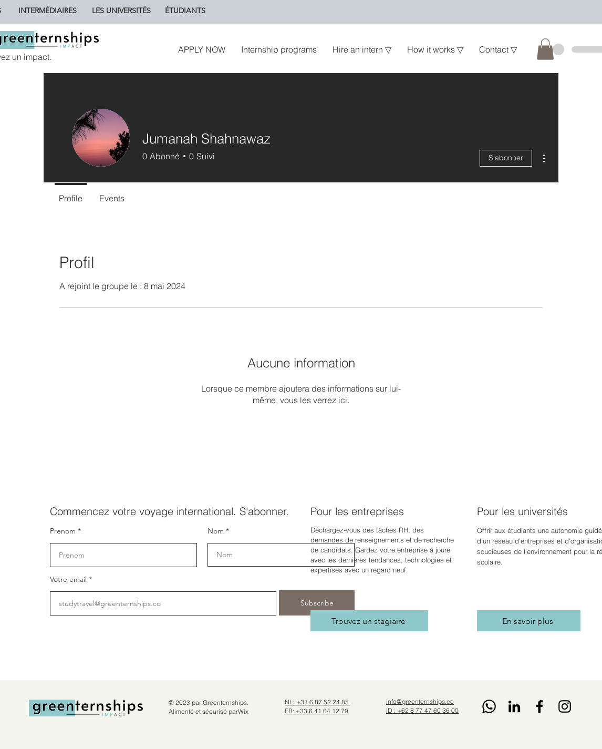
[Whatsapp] (489, 706)
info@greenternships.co (420, 701)
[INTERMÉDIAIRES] (47, 10)
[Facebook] (539, 706)
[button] (545, 49)
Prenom (63, 531)
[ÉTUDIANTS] (185, 10)
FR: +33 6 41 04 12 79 (316, 711)
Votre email (68, 579)
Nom (215, 531)
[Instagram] (564, 706)
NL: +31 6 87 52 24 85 (317, 702)
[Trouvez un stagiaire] (369, 620)
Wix (243, 711)
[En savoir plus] (528, 620)
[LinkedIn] (514, 706)
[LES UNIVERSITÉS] (121, 10)
